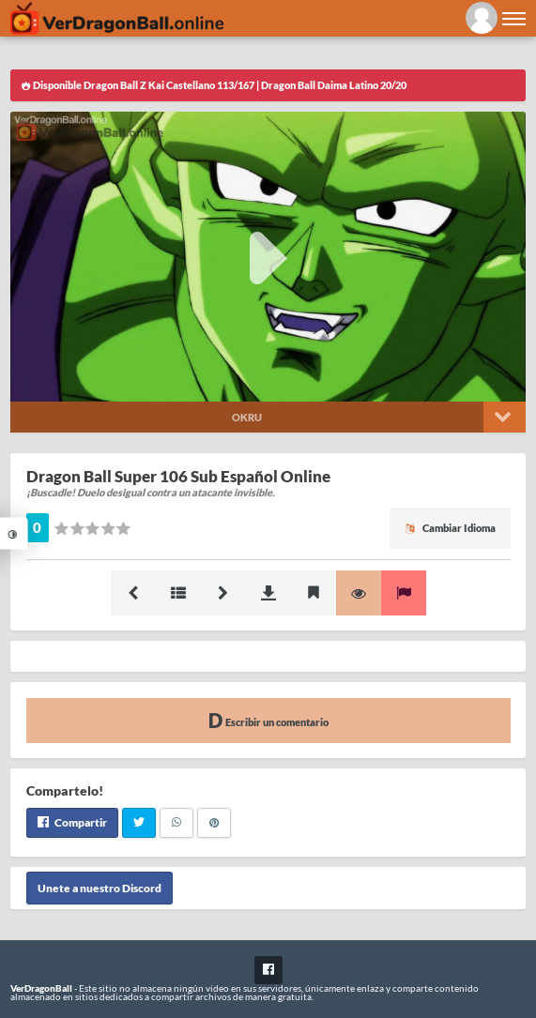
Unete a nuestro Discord (99, 888)
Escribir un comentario (268, 720)
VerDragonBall (41, 988)
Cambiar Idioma (450, 528)
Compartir (72, 822)
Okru (247, 417)
